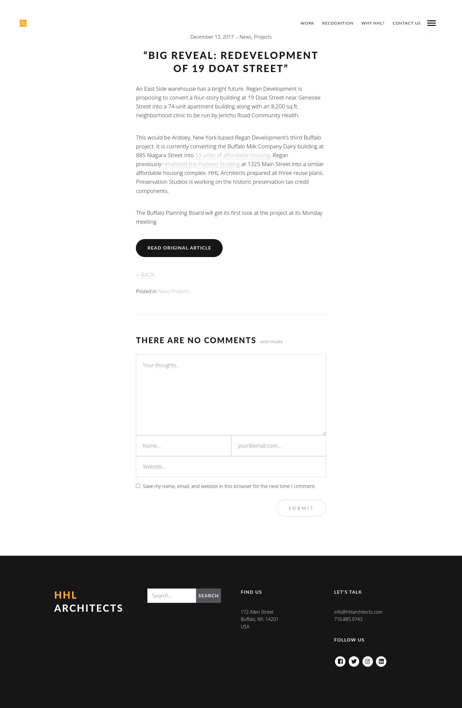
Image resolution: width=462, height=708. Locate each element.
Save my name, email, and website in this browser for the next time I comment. (229, 486)
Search (208, 595)
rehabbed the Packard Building (201, 164)
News (246, 36)
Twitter (354, 660)
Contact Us (407, 23)
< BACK (145, 274)
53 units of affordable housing (232, 155)
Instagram (367, 660)
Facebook (340, 660)
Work (307, 23)
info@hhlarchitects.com (358, 612)
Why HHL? (373, 23)
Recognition (337, 23)
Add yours (271, 341)
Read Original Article (179, 248)
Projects (262, 36)
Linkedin (381, 660)
